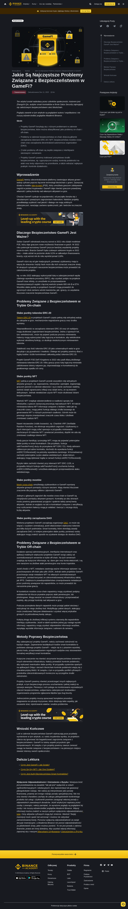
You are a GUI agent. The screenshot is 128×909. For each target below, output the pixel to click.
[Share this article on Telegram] (114, 26)
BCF (68, 874)
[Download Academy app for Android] (34, 878)
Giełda (69, 870)
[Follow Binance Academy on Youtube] (112, 865)
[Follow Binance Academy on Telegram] (108, 865)
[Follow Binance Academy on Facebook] (101, 865)
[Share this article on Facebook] (107, 26)
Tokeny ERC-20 (24, 317)
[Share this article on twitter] (101, 26)
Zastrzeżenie (88, 880)
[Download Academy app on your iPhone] (21, 878)
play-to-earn (37, 185)
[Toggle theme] (123, 4)
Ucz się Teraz (86, 11)
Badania (70, 886)
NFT (19, 381)
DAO (66, 523)
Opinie (86, 888)
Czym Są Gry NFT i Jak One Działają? (38, 769)
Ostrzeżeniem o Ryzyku (71, 831)
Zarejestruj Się (112, 187)
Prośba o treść (89, 884)
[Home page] (15, 4)
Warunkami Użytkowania (48, 831)
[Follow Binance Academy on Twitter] (105, 865)
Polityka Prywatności (88, 875)
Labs (69, 878)
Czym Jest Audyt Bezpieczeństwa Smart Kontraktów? (44, 774)
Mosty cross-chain (25, 484)
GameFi (20, 180)
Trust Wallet (71, 890)
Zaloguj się (98, 4)
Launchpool (71, 882)
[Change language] (118, 4)
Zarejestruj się (110, 4)
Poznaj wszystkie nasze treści (64, 854)
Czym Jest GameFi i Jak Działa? (35, 765)
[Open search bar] (90, 4)
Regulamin (87, 870)
